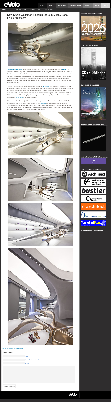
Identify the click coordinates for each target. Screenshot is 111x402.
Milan (64, 69)
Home (42, 5)
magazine (62, 5)
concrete (46, 86)
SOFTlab (91, 401)
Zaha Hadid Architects (14, 69)
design (32, 9)
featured (17, 348)
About (87, 5)
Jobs (105, 5)
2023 (51, 9)
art (39, 9)
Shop (97, 5)
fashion (43, 103)
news (51, 5)
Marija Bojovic (13, 21)
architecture (21, 9)
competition (75, 5)
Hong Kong (19, 97)
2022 (45, 9)
